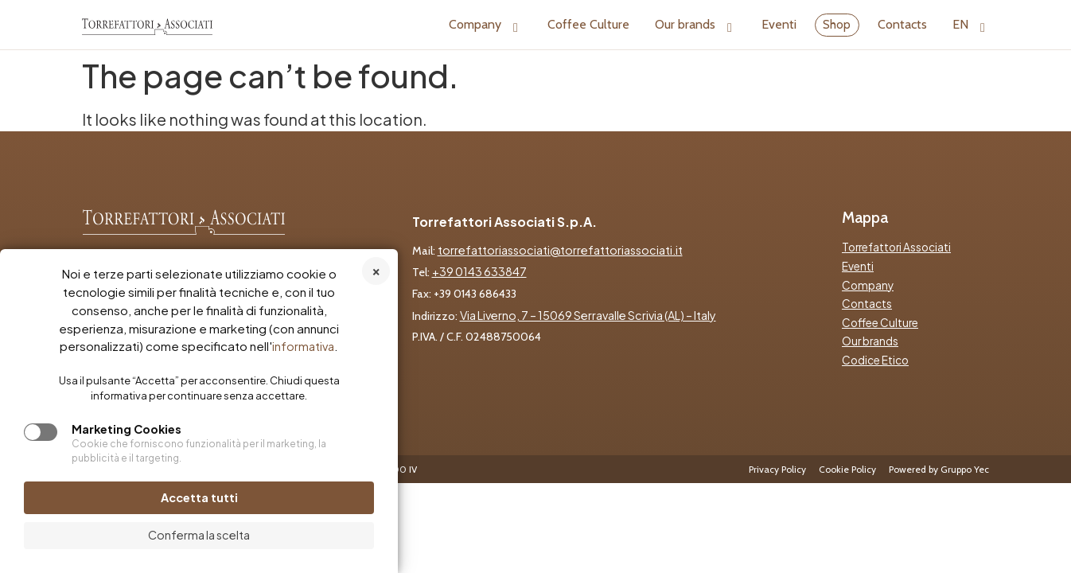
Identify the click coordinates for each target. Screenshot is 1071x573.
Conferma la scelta (199, 535)
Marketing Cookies (126, 429)
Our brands (695, 25)
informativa (303, 346)
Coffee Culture (588, 24)
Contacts (902, 24)
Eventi (778, 24)
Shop (837, 25)
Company (485, 25)
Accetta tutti (199, 497)
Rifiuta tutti (376, 271)
